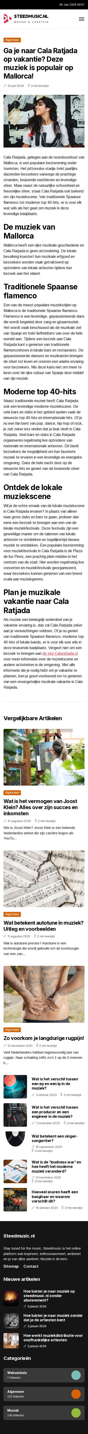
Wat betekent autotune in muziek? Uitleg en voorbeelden (43, 926)
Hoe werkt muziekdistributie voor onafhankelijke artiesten (53, 1337)
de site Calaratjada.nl (60, 653)
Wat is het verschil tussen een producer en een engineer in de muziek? (55, 1111)
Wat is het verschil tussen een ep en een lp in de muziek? (55, 1083)
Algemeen (12, 40)
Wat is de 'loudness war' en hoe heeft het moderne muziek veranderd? (56, 1166)
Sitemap (11, 1266)
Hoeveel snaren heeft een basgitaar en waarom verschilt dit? (55, 1196)
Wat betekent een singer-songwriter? (54, 1138)
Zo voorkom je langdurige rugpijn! (44, 1038)
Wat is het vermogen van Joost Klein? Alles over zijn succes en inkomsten (40, 807)
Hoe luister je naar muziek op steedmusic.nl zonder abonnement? (49, 1295)
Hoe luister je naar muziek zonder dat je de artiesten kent (53, 1317)
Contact (30, 1266)
